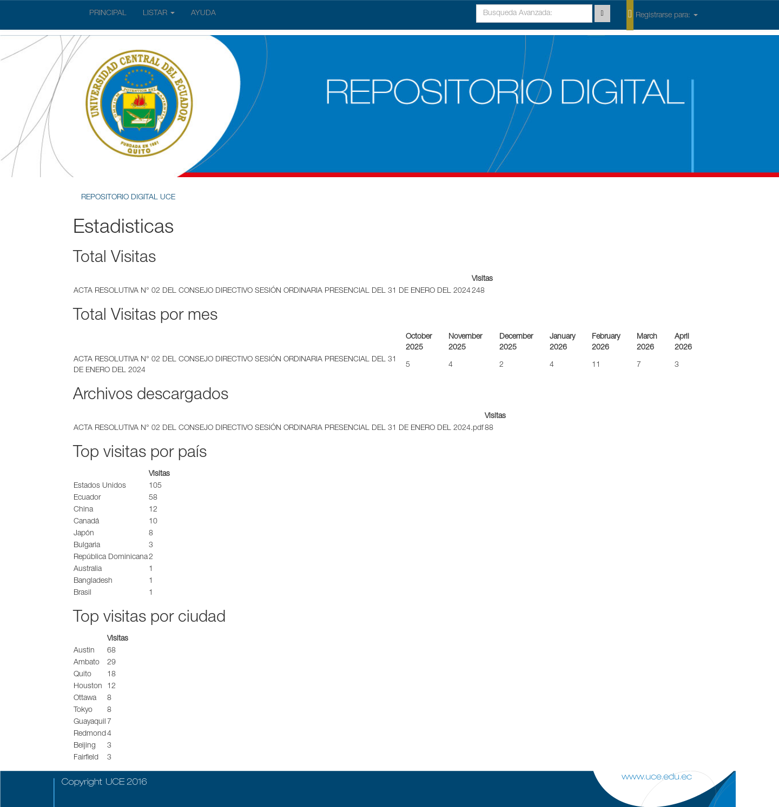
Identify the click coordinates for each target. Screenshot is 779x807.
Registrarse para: (662, 14)
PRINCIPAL (108, 13)
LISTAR (159, 13)
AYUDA (203, 13)
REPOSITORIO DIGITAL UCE (128, 197)
